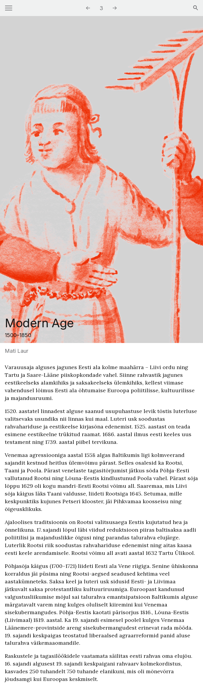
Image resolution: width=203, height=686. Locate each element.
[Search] (195, 8)
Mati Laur (16, 351)
